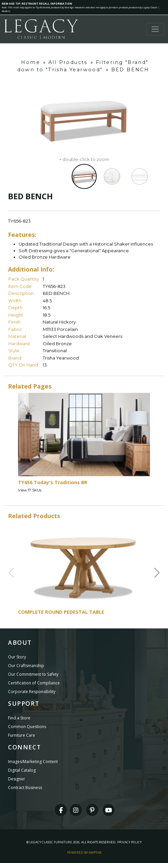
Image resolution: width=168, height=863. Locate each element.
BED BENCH (130, 70)
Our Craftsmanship (26, 665)
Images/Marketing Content (33, 761)
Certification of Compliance (34, 683)
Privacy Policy (129, 842)
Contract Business (25, 787)
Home (30, 62)
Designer (16, 779)
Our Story (17, 657)
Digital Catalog (22, 770)
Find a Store (19, 718)
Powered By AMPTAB (84, 852)
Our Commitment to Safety (33, 674)
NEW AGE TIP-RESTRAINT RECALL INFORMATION (37, 3)
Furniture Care (21, 735)
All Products (68, 62)
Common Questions (27, 726)
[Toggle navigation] (155, 29)
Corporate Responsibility (31, 691)
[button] (157, 573)
